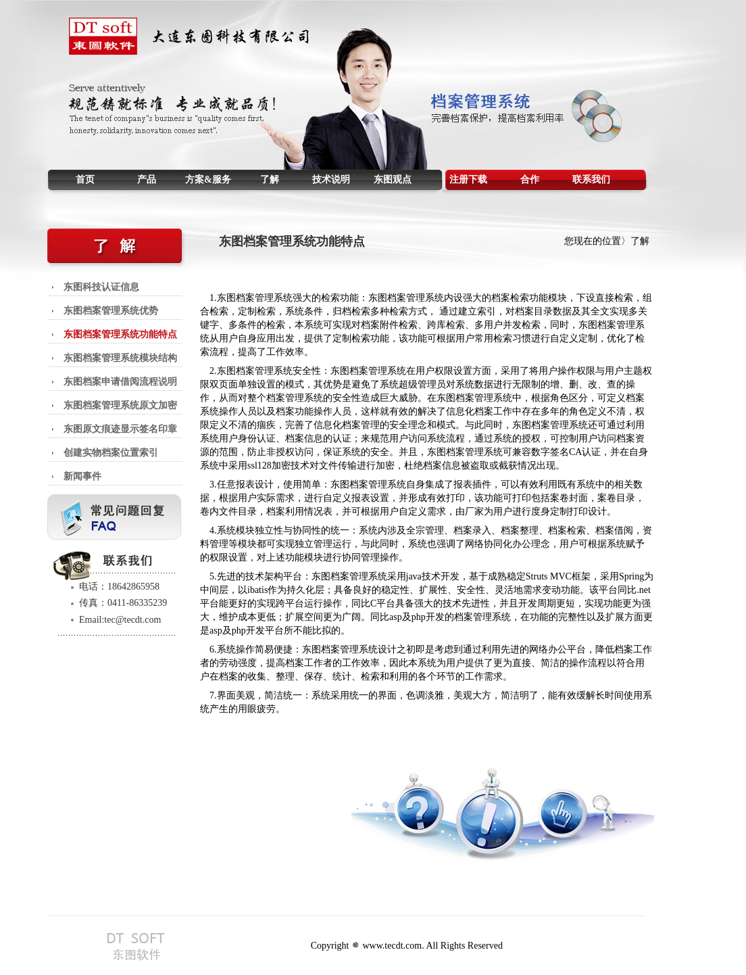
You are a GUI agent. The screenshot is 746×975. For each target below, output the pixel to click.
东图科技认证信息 (101, 287)
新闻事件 (82, 476)
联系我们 (591, 179)
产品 (146, 179)
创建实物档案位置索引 (111, 453)
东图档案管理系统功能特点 (120, 334)
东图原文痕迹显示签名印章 (120, 429)
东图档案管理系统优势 (111, 311)
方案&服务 (208, 179)
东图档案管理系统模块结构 (120, 358)
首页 (85, 179)
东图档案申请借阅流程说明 (120, 382)
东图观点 (393, 179)
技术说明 (331, 179)
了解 (269, 179)
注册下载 (468, 179)
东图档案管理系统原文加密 (120, 405)
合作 (529, 179)
